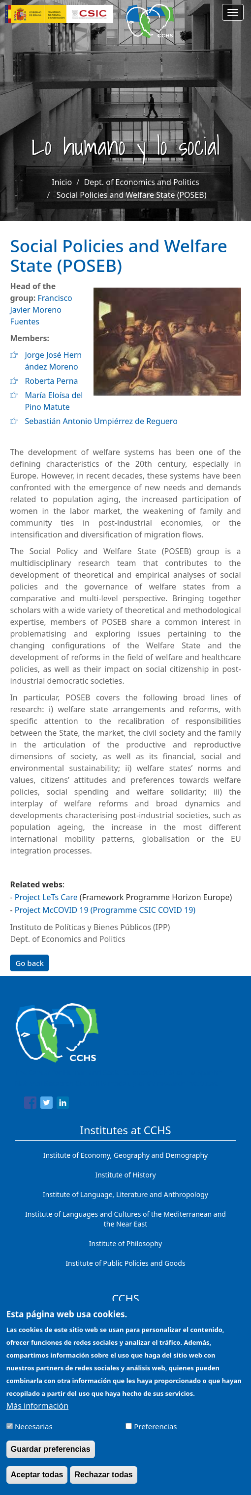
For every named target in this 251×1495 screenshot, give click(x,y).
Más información (37, 1414)
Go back (29, 963)
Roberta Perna (51, 380)
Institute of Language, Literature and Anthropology (125, 1194)
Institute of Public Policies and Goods (125, 1263)
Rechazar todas (103, 1483)
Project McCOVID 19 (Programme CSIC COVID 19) (105, 910)
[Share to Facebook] (30, 1104)
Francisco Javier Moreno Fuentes (41, 310)
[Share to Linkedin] (63, 1104)
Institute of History (125, 1174)
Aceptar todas (37, 1483)
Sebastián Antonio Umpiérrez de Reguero (101, 421)
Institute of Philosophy (125, 1243)
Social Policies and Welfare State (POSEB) (132, 194)
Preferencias (155, 1435)
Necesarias (34, 1435)
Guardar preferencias (51, 1457)
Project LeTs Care (46, 897)
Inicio (62, 182)
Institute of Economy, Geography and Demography (125, 1155)
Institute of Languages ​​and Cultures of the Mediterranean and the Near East (125, 1218)
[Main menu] (233, 12)
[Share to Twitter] (46, 1104)
